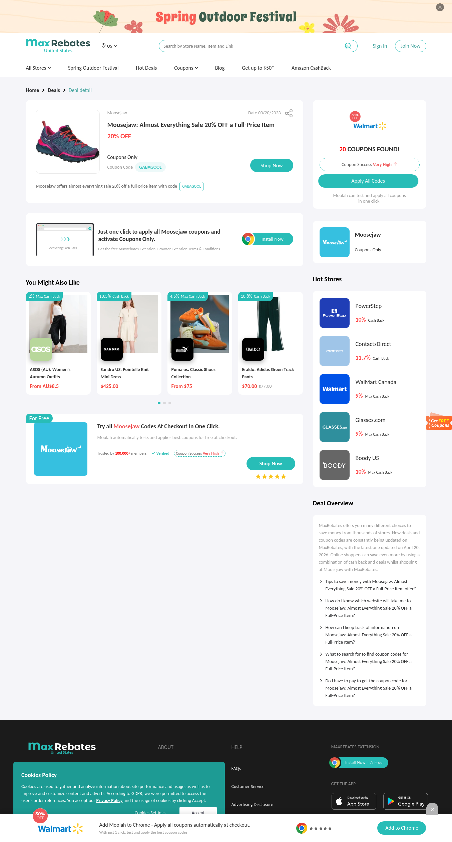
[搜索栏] (245, 46)
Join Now (410, 46)
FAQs (236, 768)
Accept (198, 813)
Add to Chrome (401, 828)
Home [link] (32, 90)
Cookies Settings (150, 813)
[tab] (369, 583)
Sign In (380, 46)
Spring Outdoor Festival (93, 68)
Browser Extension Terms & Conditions (188, 249)
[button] (109, 46)
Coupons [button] (186, 68)
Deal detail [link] (80, 90)
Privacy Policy (109, 800)
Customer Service (248, 786)
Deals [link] (54, 90)
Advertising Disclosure (252, 804)
